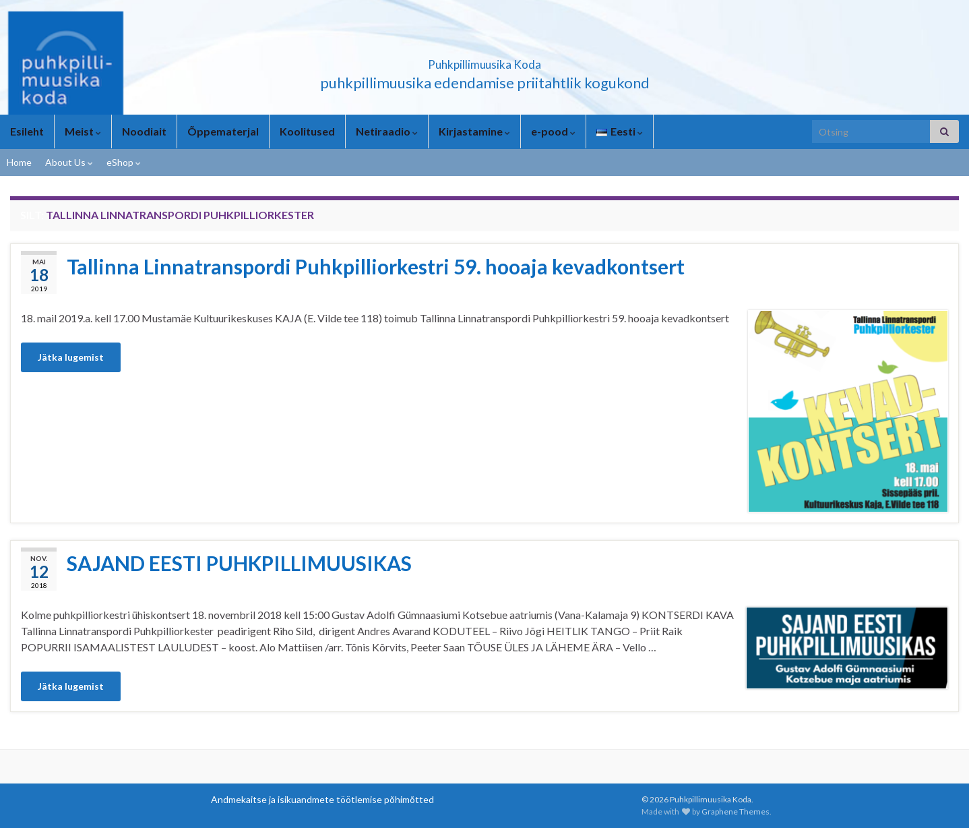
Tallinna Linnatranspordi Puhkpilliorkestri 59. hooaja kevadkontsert (376, 266)
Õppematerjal (223, 131)
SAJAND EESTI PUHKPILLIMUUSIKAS (239, 563)
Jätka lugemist (71, 357)
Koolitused (307, 131)
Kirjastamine (474, 131)
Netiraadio (387, 131)
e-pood (553, 131)
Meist (83, 131)
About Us (69, 162)
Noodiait (144, 131)
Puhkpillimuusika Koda (484, 60)
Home (19, 162)
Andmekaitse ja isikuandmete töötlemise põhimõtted (322, 799)
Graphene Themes (735, 811)
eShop (123, 162)
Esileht (27, 131)
